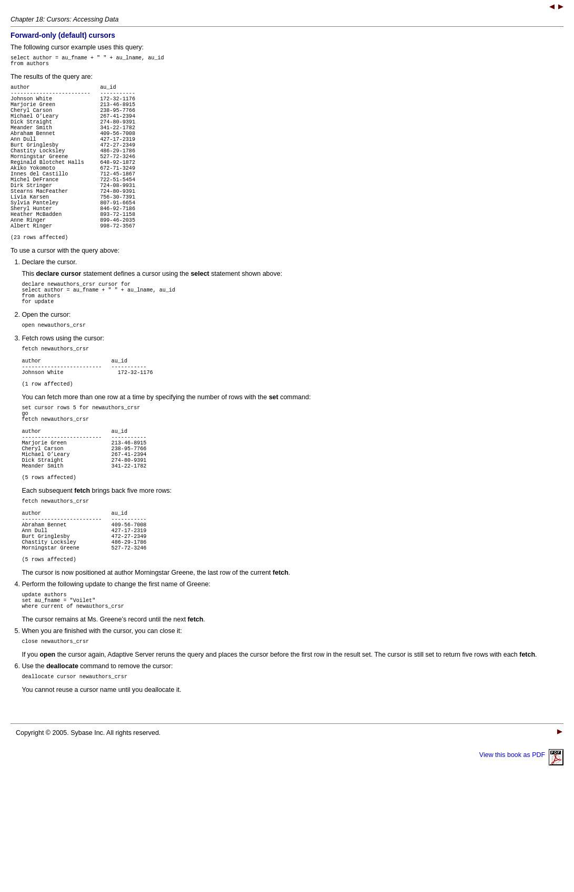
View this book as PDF (521, 860)
